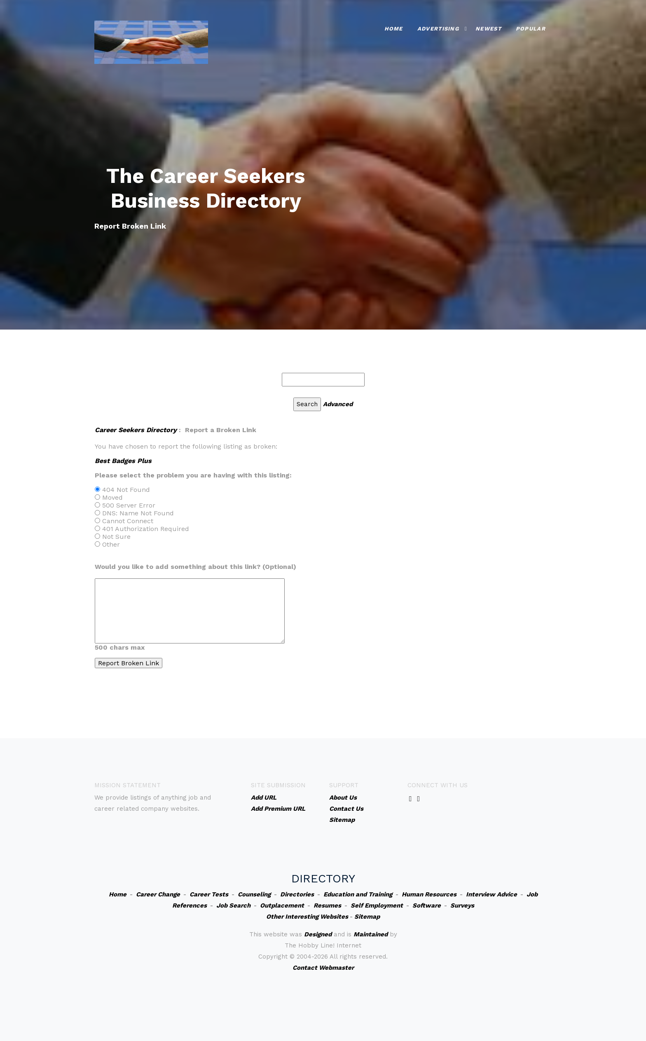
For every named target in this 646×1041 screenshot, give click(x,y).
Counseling (254, 894)
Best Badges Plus (123, 461)
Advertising (438, 29)
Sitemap (367, 916)
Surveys (462, 905)
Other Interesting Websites (307, 916)
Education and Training (357, 894)
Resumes (327, 905)
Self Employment (377, 905)
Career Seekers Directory (136, 430)
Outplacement (282, 905)
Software (426, 905)
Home (393, 29)
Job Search (233, 905)
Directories (297, 894)
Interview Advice (491, 894)
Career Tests (209, 894)
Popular (530, 29)
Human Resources (429, 894)
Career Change (158, 894)
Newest (488, 29)
